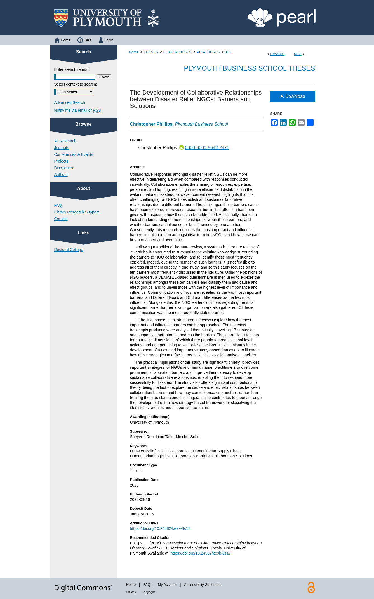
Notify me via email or (77, 110)
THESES (151, 52)
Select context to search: (75, 84)
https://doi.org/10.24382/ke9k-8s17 (160, 528)
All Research (65, 141)
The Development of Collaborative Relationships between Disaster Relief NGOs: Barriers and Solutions (196, 99)
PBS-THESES (208, 52)
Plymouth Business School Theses (249, 68)
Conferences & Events (73, 154)
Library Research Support (76, 212)
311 (228, 52)
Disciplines (63, 168)
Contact (61, 219)
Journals (61, 147)
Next (298, 54)
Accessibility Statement (203, 584)
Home (134, 52)
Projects (61, 161)
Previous (277, 54)
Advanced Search (69, 102)
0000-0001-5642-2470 (207, 147)
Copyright (148, 592)
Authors (61, 174)
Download (292, 96)
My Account (167, 584)
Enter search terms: (71, 69)
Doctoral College (68, 249)
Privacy (131, 592)
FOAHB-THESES (177, 52)
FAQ (58, 205)
